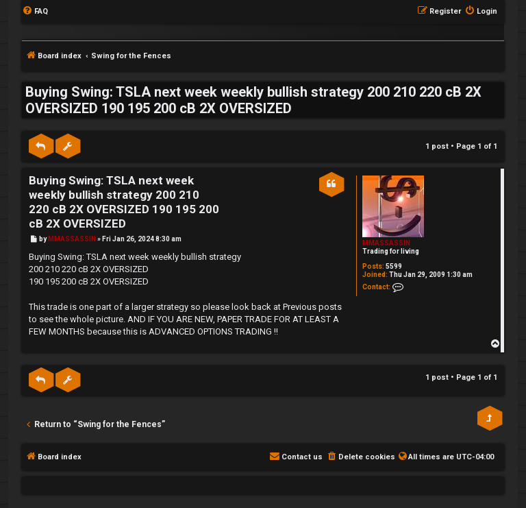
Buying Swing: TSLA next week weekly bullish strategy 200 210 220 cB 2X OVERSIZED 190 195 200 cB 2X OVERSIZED (253, 100)
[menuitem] (35, 11)
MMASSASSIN (386, 243)
